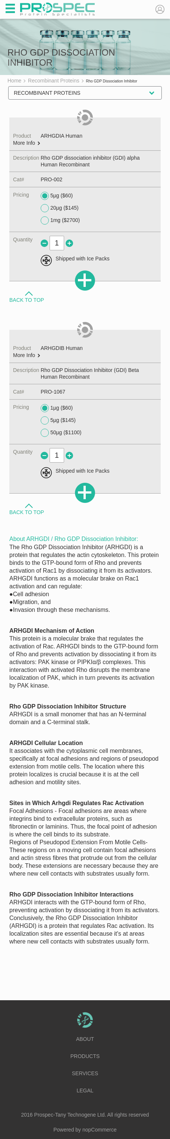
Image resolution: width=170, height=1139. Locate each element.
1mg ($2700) (60, 220)
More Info (26, 143)
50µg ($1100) (61, 433)
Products (85, 1056)
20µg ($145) (60, 208)
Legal (84, 1090)
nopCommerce (99, 1130)
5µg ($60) (57, 196)
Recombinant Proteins (47, 93)
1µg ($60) (57, 408)
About (85, 1039)
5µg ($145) (58, 420)
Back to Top (26, 299)
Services (85, 1073)
